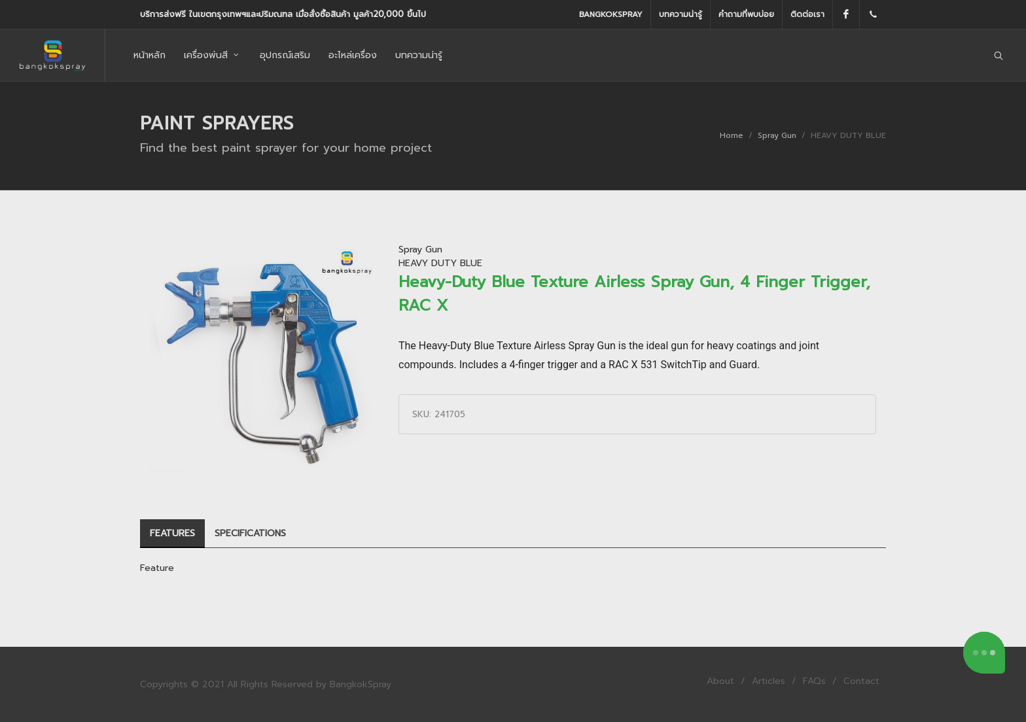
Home (731, 135)
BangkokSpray (611, 14)
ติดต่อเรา (807, 14)
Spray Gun (777, 135)
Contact (861, 681)
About (720, 681)
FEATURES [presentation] (172, 533)
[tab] (172, 534)
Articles (768, 681)
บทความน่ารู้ (680, 14)
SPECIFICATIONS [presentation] (250, 533)
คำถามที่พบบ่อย (746, 14)
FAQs (814, 681)
